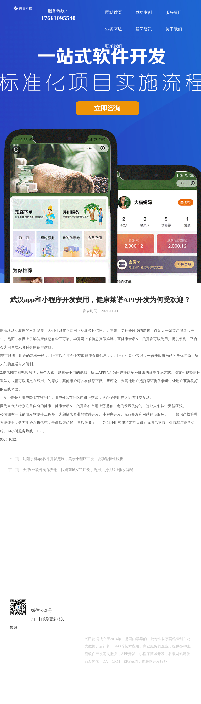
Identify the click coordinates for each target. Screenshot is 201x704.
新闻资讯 (143, 29)
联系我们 (113, 46)
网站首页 (113, 12)
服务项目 (173, 12)
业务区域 (113, 29)
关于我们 (173, 29)
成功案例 (143, 12)
